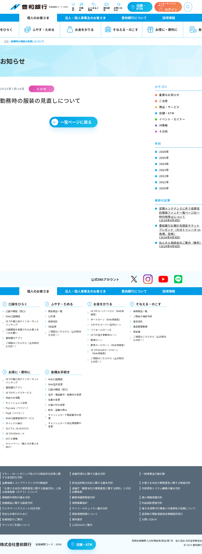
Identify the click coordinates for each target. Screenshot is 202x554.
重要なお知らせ (169, 95)
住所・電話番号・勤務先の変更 (64, 394)
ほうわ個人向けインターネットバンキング (22, 322)
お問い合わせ (119, 7)
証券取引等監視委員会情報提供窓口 (162, 514)
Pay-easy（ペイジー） (17, 408)
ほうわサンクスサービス (19, 392)
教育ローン (96, 339)
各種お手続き (60, 372)
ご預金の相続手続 (142, 316)
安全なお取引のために (15, 514)
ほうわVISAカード (15, 433)
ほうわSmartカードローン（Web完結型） (104, 351)
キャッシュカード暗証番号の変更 (64, 416)
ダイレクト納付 (14, 423)
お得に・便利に (162, 29)
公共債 (51, 316)
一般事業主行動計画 (153, 474)
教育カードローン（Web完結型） (108, 345)
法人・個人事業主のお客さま (85, 17)
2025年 (164, 158)
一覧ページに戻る (76, 122)
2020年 (164, 188)
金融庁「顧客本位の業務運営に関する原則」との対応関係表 (101, 490)
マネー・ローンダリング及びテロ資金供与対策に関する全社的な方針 (31, 475)
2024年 (164, 164)
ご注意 (163, 101)
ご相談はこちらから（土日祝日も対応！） (22, 344)
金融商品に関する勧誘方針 (17, 503)
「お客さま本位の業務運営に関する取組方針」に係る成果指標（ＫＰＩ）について (31, 490)
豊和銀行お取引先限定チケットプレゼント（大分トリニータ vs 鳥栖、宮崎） (180, 231)
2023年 (164, 170)
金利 (73, 7)
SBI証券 (52, 326)
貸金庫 (136, 331)
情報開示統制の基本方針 (16, 497)
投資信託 (53, 321)
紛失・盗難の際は (57, 409)
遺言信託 (138, 321)
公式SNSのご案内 (82, 525)
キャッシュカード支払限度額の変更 (64, 424)
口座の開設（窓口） (16, 311)
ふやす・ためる (39, 29)
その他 (163, 131)
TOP (6, 41)
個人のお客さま (38, 17)
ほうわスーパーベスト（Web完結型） (107, 312)
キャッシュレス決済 (16, 402)
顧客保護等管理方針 (83, 497)
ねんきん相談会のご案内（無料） (180, 244)
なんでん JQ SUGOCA (17, 428)
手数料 (81, 7)
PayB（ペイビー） (15, 413)
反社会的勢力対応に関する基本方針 (92, 483)
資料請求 (106, 7)
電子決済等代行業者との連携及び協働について (169, 508)
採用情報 (168, 17)
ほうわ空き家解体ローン (103, 334)
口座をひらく (17, 304)
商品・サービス (169, 107)
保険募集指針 (79, 503)
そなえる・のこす (121, 29)
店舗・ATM (138, 7)
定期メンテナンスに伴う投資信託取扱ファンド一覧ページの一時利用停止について (180, 214)
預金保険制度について (85, 514)
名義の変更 (54, 399)
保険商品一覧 (140, 311)
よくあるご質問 (93, 7)
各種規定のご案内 (12, 519)
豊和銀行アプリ (14, 338)
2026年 (164, 152)
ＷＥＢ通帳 (12, 438)
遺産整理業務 (140, 326)
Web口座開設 (13, 316)
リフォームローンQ (101, 329)
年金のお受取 (13, 397)
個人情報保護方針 (152, 497)
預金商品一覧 (55, 311)
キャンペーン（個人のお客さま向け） (22, 445)
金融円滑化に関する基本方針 (88, 474)
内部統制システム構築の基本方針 (161, 488)
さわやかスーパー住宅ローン (106, 324)
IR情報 (163, 125)
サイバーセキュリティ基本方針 (90, 508)
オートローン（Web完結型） (106, 319)
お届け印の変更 (56, 404)
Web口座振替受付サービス (20, 418)
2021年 (164, 182)
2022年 (164, 176)
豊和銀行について (134, 17)
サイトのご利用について (16, 525)
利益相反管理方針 (152, 503)
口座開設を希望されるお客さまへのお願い (22, 331)
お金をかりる (80, 29)
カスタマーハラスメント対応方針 (21, 508)
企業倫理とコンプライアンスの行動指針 (25, 483)
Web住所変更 (55, 384)
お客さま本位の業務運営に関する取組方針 (166, 483)
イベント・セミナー (172, 119)
